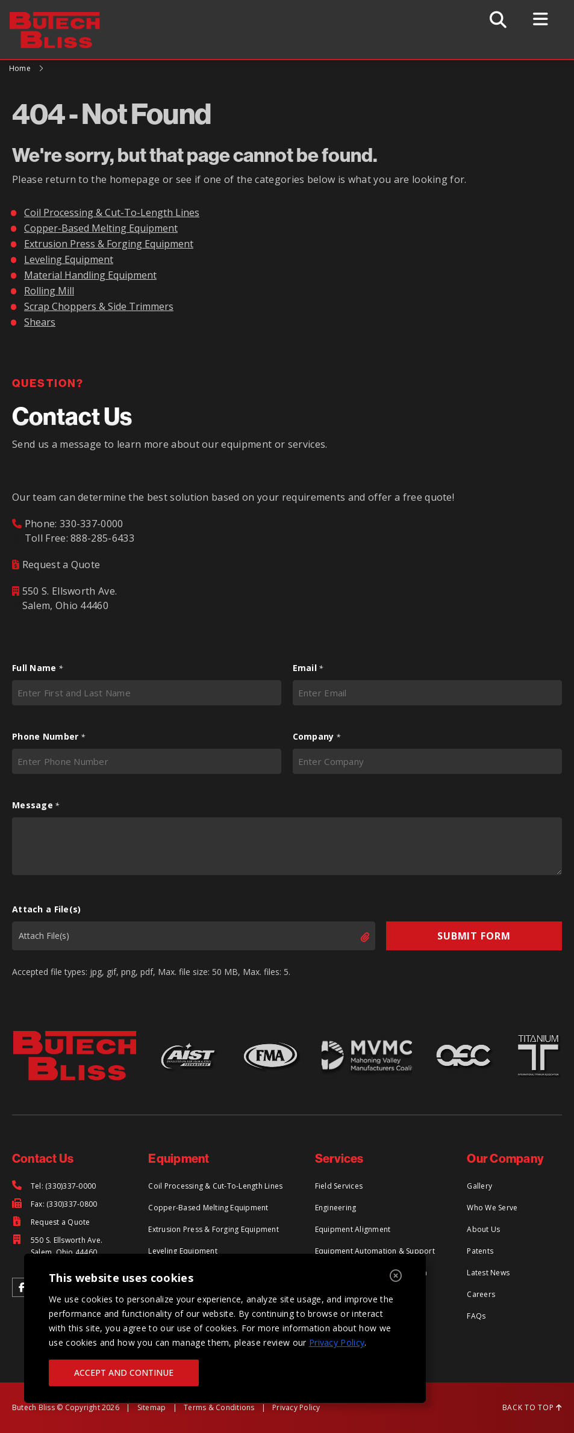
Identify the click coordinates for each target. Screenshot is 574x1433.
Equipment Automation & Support (375, 1251)
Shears (39, 322)
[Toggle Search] (499, 19)
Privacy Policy (336, 1342)
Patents (480, 1251)
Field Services (339, 1186)
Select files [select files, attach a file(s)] (354, 937)
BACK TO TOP (532, 1407)
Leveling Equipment (68, 259)
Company (317, 736)
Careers (481, 1294)
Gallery (479, 1186)
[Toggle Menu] (542, 19)
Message (36, 805)
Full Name (37, 668)
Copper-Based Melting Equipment (101, 228)
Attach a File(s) (46, 909)
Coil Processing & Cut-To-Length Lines (111, 212)
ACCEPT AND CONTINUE (123, 1372)
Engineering (336, 1207)
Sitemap (151, 1407)
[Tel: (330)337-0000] (54, 1186)
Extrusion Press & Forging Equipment (108, 243)
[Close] (396, 1276)
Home (20, 68)
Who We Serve (492, 1207)
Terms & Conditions (219, 1407)
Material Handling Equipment (90, 275)
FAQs (476, 1316)
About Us (483, 1229)
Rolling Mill (49, 290)
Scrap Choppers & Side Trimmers (98, 306)
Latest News (488, 1272)
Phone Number (48, 736)
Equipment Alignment (353, 1229)
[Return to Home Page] (61, 19)
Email (308, 668)
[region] (225, 1328)
